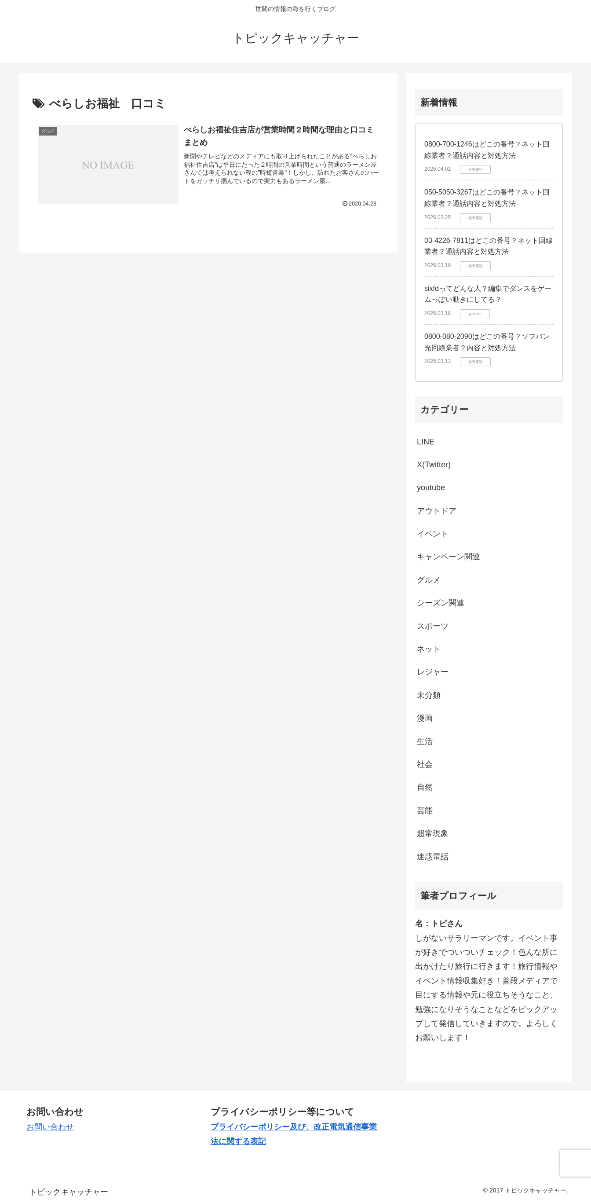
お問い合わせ (50, 1126)
